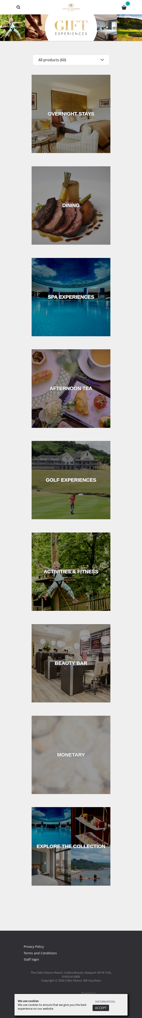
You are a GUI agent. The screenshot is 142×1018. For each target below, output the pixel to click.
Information (105, 1001)
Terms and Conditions (41, 953)
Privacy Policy (34, 946)
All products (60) (51, 59)
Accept (100, 1008)
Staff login (31, 959)
